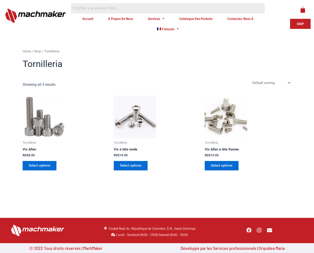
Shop (39, 59)
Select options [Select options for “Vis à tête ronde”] (131, 174)
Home (27, 59)
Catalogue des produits (192, 20)
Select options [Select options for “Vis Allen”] (40, 174)
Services (154, 20)
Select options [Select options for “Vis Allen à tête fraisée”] (222, 174)
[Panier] (303, 10)
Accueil (92, 20)
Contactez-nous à (235, 20)
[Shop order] (270, 91)
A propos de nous (121, 20)
